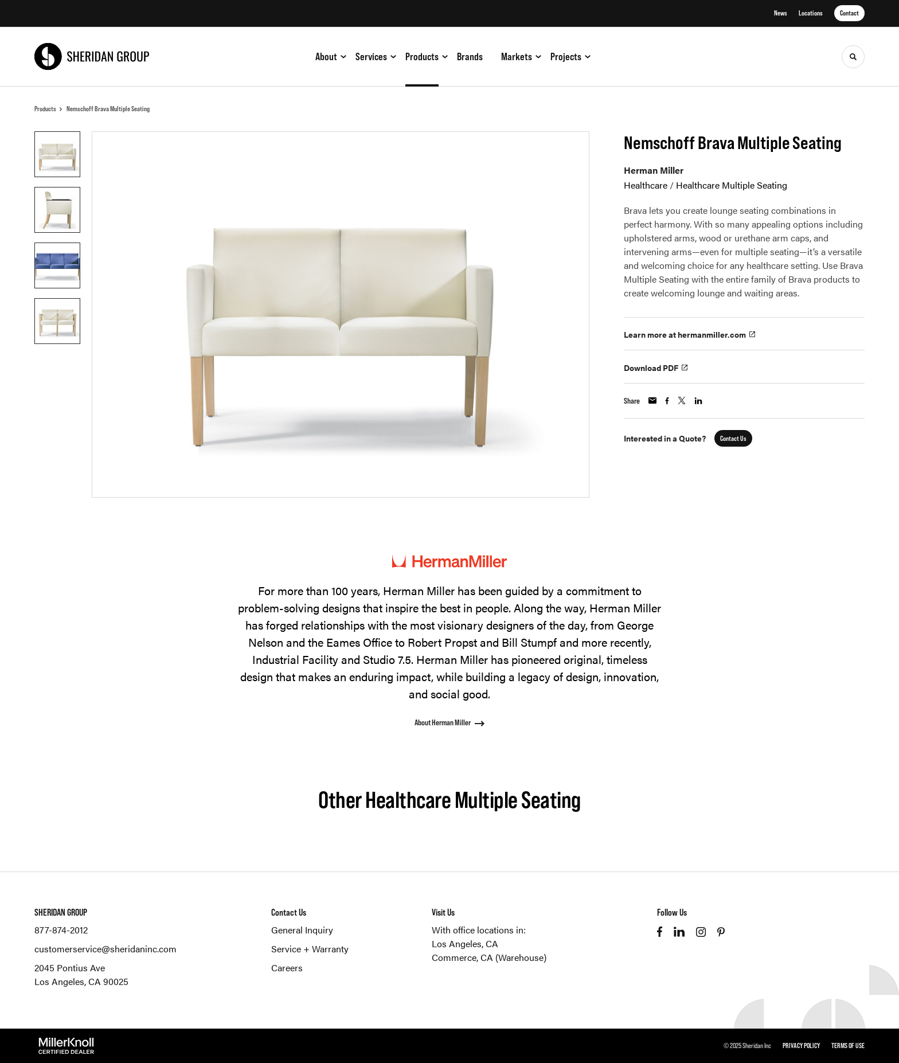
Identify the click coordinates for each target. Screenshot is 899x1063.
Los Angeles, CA (465, 943)
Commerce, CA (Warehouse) (489, 957)
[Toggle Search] (853, 56)
